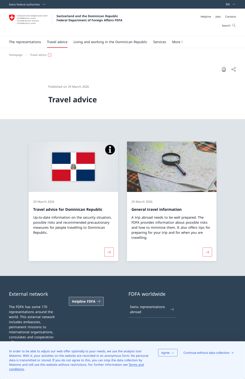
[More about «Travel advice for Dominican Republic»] (109, 252)
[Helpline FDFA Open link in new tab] (86, 301)
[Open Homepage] (65, 22)
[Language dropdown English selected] (229, 4)
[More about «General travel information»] (207, 252)
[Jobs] (218, 16)
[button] (25, 42)
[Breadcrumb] (121, 55)
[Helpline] (205, 16)
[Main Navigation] (119, 42)
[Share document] (233, 69)
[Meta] (218, 16)
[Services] (159, 42)
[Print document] (224, 69)
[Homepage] (16, 55)
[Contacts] (230, 16)
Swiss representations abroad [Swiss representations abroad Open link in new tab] (152, 309)
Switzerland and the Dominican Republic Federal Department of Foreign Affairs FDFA (89, 18)
